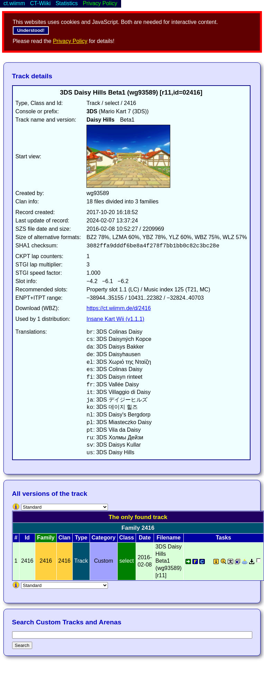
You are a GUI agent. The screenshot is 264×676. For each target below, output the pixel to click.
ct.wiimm (14, 3)
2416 (64, 561)
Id (27, 538)
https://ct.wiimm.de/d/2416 (119, 308)
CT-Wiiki (40, 3)
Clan (64, 538)
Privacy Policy (70, 41)
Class (126, 538)
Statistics (67, 3)
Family (46, 538)
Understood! (30, 30)
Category (104, 538)
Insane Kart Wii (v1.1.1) (115, 319)
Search (22, 645)
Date (145, 538)
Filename (168, 538)
